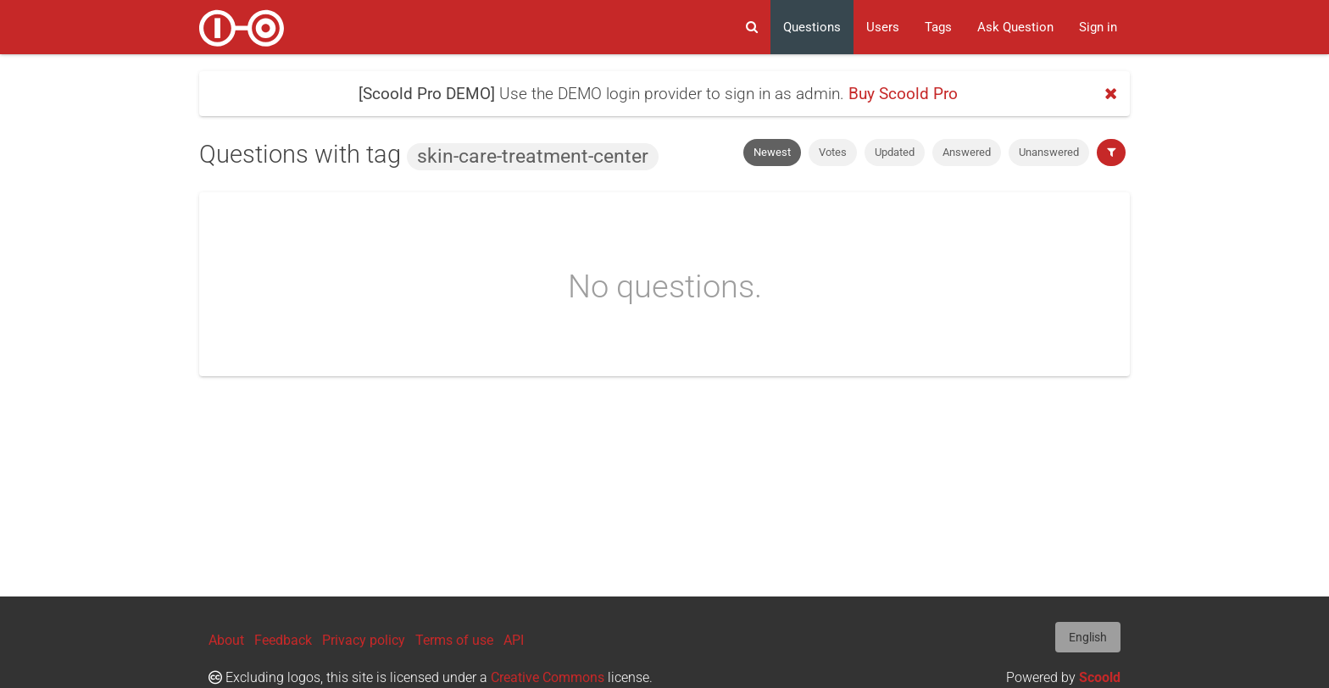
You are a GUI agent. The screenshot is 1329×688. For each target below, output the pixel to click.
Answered (967, 152)
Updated (895, 152)
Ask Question (1015, 27)
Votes (833, 152)
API (513, 640)
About (226, 640)
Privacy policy (363, 640)
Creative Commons (547, 677)
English (1088, 637)
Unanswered (1049, 152)
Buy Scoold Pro (903, 93)
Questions (812, 27)
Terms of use (454, 640)
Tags (938, 27)
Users (882, 27)
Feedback (283, 640)
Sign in (1098, 27)
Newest (772, 152)
